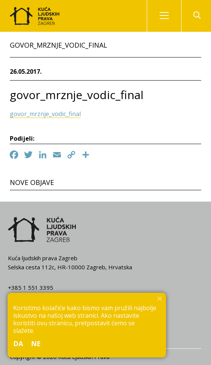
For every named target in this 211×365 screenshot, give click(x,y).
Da (18, 343)
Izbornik (171, 16)
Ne (36, 343)
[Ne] (159, 298)
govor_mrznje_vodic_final (45, 114)
